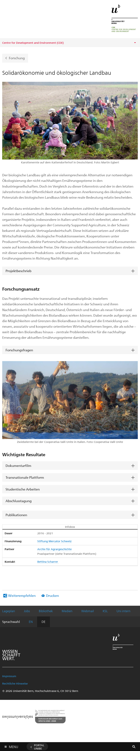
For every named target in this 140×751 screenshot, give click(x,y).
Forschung (17, 58)
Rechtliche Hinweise (15, 683)
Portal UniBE (39, 746)
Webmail (87, 611)
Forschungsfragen (19, 350)
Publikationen (16, 514)
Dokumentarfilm (18, 465)
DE (43, 622)
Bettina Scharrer (48, 561)
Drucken (52, 595)
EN (31, 622)
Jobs (27, 611)
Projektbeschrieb (18, 270)
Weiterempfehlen (22, 595)
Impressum (9, 676)
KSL (105, 611)
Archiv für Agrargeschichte (54, 549)
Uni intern (123, 611)
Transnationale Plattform (25, 477)
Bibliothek (46, 611)
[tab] (70, 271)
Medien (67, 611)
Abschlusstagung (19, 500)
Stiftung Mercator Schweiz (54, 541)
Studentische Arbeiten (23, 489)
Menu (13, 746)
